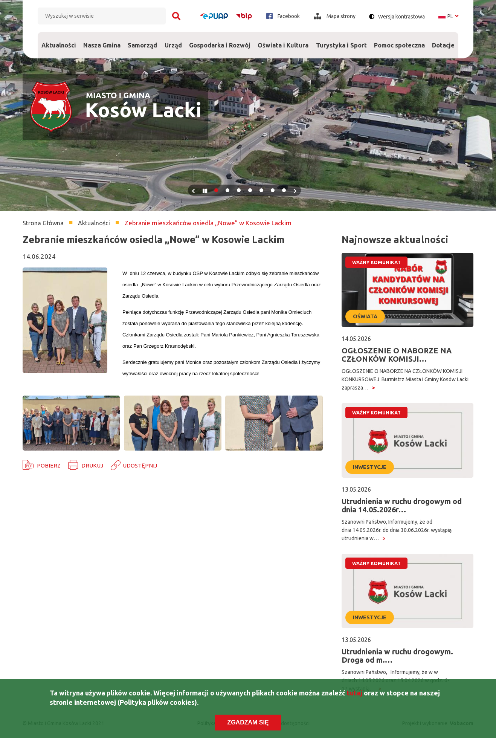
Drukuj (92, 465)
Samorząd (142, 40)
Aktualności (58, 45)
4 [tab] (250, 190)
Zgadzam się (248, 723)
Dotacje (443, 40)
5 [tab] (261, 190)
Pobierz (49, 465)
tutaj (354, 694)
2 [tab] (227, 190)
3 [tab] (239, 190)
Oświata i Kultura (283, 40)
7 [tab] (284, 190)
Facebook (283, 16)
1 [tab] (216, 190)
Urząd (173, 40)
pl (448, 16)
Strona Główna (43, 223)
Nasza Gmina (101, 40)
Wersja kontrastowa (401, 17)
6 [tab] (273, 190)
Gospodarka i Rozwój (219, 40)
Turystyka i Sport (341, 40)
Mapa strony (335, 16)
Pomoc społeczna (399, 40)
